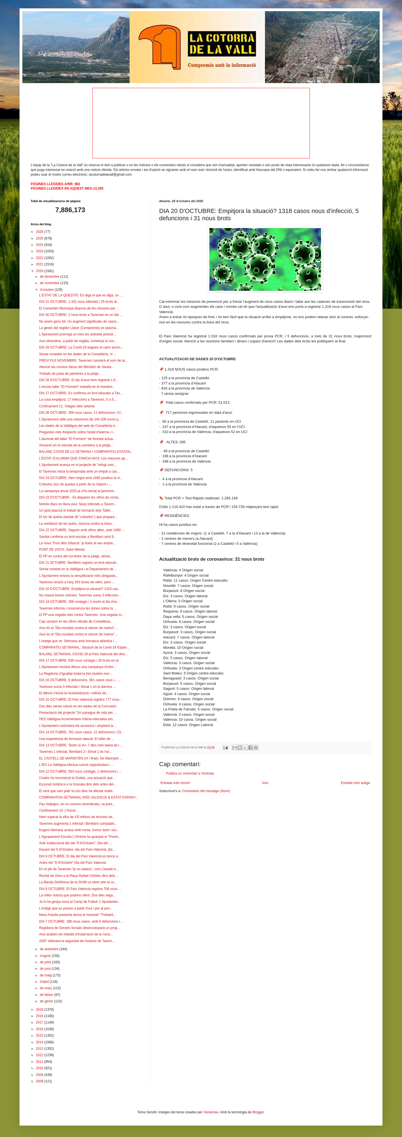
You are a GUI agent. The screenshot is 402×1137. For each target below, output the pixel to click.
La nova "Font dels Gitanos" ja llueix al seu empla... (77, 543)
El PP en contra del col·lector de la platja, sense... (76, 556)
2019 (40, 1010)
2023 (40, 251)
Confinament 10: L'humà (57, 810)
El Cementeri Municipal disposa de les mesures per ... (79, 308)
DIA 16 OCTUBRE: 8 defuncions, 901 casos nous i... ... (80, 680)
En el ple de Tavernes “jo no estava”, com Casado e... (79, 869)
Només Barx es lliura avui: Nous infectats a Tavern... (78, 504)
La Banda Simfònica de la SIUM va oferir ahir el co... (78, 882)
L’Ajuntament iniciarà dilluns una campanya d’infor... (77, 667)
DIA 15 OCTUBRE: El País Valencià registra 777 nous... (80, 699)
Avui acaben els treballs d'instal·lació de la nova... (76, 934)
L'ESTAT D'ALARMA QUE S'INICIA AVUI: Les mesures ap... (83, 458)
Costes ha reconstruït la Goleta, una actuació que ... (77, 778)
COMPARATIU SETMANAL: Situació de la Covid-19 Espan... (84, 647)
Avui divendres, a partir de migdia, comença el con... (78, 341)
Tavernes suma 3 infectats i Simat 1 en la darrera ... (77, 687)
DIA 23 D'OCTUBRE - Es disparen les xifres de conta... (80, 497)
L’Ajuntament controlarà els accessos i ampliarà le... (77, 726)
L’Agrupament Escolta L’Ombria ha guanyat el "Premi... (80, 837)
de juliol (46, 962)
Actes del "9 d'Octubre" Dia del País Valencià (72, 863)
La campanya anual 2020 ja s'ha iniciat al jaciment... (77, 491)
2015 (40, 1035)
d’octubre (47, 290)
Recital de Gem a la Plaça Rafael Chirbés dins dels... (78, 876)
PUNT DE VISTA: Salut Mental (62, 549)
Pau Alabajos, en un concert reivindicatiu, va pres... (77, 804)
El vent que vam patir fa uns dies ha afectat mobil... (77, 791)
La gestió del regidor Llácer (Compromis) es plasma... (79, 328)
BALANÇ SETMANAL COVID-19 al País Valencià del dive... (83, 654)
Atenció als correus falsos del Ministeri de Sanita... (76, 367)
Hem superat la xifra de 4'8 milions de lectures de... (77, 817)
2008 (40, 1081)
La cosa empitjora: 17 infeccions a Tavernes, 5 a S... (78, 399)
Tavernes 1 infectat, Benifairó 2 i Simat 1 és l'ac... (75, 752)
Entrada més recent (175, 783)
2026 (40, 232)
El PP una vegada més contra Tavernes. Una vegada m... (81, 615)
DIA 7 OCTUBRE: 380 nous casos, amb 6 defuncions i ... (81, 921)
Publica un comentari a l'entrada (190, 773)
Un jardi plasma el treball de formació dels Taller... (76, 510)
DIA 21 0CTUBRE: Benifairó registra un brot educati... (79, 563)
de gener (47, 1001)
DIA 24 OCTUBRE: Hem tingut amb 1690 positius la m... (81, 478)
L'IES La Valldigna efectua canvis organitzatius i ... (76, 765)
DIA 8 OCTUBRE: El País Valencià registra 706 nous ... (80, 889)
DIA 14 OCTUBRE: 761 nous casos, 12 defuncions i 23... (81, 732)
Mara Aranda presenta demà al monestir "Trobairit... (77, 915)
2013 (40, 1049)
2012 (40, 1055)
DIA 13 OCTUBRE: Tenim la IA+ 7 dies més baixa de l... (80, 745)
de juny (46, 969)
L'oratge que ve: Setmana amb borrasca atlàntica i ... (78, 641)
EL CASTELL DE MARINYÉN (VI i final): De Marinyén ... (81, 758)
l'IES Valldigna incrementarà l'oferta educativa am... (77, 719)
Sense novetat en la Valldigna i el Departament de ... (78, 569)
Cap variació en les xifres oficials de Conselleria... (76, 621)
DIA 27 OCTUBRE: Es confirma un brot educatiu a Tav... (80, 393)
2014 (40, 1042)
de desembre (50, 277)
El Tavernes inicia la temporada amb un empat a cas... (79, 471)
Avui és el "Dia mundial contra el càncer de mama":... (78, 628)
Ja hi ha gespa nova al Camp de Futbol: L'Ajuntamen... (80, 902)
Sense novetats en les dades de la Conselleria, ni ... (77, 354)
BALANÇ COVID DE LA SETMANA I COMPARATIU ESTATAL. (85, 452)
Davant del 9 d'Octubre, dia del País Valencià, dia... (77, 849)
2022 (40, 258)
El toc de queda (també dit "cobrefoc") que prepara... (78, 517)
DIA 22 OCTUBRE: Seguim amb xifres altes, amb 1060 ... (82, 530)
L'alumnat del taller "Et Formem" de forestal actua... (77, 439)
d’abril (45, 982)
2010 (40, 1068)
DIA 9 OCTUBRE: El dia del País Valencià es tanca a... (80, 856)
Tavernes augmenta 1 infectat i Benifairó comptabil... (78, 824)
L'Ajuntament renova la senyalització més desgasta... (78, 576)
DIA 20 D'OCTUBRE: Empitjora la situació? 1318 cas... (80, 589)
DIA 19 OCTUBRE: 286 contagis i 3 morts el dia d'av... (79, 602)
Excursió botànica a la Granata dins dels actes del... (77, 784)
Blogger (258, 1112)
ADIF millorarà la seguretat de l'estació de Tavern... (77, 941)
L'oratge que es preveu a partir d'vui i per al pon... (76, 908)
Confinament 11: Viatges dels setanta (67, 406)
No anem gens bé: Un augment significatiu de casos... (79, 321)
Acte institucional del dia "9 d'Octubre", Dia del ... (75, 843)
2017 (40, 1022)
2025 (40, 238)
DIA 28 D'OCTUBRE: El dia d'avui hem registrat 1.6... (78, 380)
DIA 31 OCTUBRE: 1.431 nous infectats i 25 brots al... (79, 302)
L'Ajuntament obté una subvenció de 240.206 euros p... (80, 419)
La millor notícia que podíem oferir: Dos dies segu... (77, 895)
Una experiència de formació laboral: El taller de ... (76, 739)
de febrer (47, 995)
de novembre (50, 283)
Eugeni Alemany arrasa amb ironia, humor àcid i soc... (79, 830)
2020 (40, 271)
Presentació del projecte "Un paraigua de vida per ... (78, 713)
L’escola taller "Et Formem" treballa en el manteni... (77, 387)
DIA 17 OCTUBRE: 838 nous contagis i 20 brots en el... (80, 660)
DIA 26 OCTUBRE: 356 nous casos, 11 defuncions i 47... (81, 413)
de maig (46, 975)
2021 (40, 264)
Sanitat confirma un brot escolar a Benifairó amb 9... (77, 537)
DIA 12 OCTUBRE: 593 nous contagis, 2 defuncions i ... (80, 771)
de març (46, 988)
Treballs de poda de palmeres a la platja (69, 374)
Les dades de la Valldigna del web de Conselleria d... (78, 426)
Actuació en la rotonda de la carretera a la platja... (76, 445)
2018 (40, 1016)
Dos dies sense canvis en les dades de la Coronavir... (79, 706)
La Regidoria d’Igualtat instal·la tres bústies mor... (75, 674)
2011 (40, 1062)
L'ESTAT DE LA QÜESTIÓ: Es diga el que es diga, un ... (80, 295)
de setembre (49, 949)
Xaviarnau (211, 1112)
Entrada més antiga (355, 783)
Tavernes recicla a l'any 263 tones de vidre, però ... (76, 582)
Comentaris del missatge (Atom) (206, 791)
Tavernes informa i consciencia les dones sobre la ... (78, 608)
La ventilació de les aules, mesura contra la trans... (76, 524)
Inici (265, 783)
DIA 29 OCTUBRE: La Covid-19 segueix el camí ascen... (81, 347)
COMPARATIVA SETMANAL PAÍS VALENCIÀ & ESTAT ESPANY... (88, 797)
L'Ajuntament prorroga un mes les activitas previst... (77, 334)
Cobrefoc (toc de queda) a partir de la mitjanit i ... (75, 484)
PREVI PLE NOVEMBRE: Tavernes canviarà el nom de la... (83, 360)
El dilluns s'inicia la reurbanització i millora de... (74, 693)
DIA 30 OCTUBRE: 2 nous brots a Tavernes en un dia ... (81, 315)
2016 (40, 1029)
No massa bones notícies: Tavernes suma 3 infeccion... (80, 595)
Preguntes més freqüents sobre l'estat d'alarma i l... (77, 432)
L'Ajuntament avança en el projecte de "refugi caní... (77, 465)
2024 (40, 245)
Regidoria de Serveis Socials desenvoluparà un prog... (79, 928)
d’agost (46, 956)
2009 (40, 1075)
